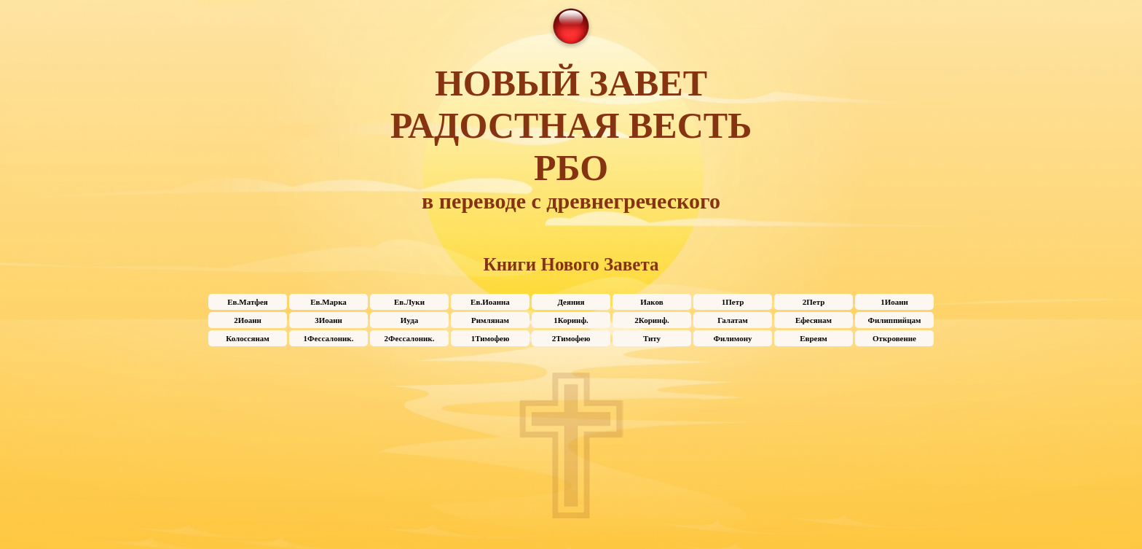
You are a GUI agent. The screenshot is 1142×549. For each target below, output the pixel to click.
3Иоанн (328, 320)
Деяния (570, 301)
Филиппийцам (894, 320)
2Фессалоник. (410, 338)
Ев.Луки (409, 301)
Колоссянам (247, 338)
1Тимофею (490, 338)
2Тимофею (571, 338)
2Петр (814, 301)
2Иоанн (247, 320)
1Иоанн (894, 301)
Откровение (894, 338)
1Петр (733, 301)
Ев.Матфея (247, 301)
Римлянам (490, 320)
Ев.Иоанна (490, 301)
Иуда (409, 320)
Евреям (813, 338)
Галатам (732, 320)
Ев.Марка (328, 301)
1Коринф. (571, 320)
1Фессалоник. (329, 338)
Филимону (733, 338)
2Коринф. (651, 320)
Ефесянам (813, 320)
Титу (652, 338)
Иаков (651, 301)
